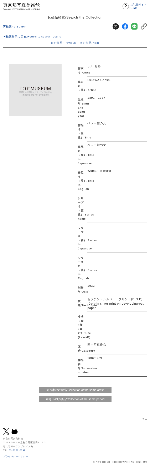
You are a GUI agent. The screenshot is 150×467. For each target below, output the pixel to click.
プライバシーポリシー (15, 456)
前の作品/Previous (63, 42)
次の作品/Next (89, 42)
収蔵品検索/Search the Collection (75, 17)
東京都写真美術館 (21, 6)
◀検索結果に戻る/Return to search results (32, 36)
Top (145, 419)
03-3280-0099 (17, 450)
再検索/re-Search (15, 26)
